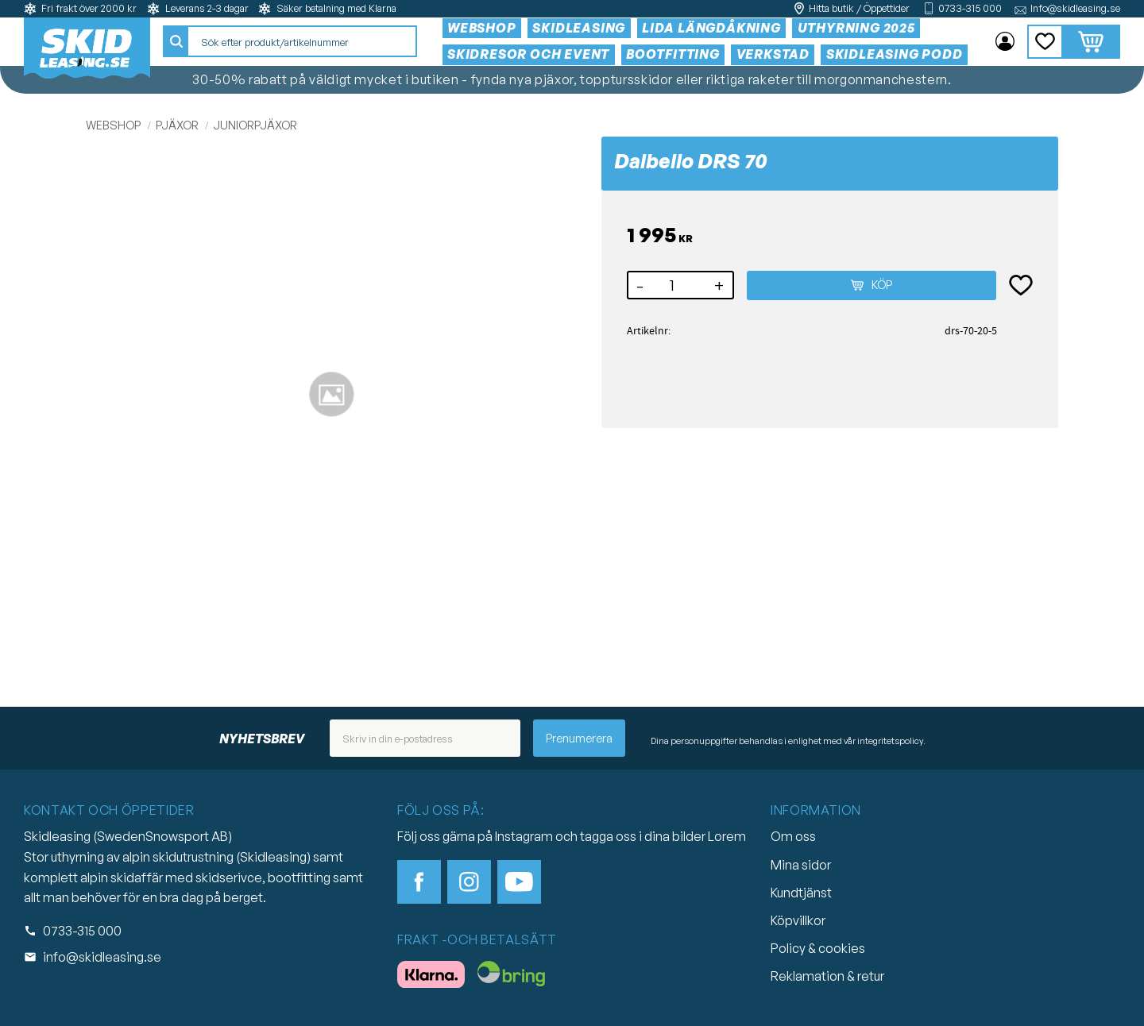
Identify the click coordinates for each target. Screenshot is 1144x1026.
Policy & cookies (818, 948)
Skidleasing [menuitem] (580, 28)
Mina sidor (801, 865)
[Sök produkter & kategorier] (302, 42)
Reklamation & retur (827, 976)
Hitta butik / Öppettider (859, 8)
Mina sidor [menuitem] (1005, 42)
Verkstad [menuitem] (773, 55)
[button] (1044, 42)
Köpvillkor (798, 920)
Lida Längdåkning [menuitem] (712, 28)
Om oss (793, 836)
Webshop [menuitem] (482, 28)
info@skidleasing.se (102, 957)
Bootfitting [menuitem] (674, 55)
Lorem (727, 836)
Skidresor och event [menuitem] (529, 55)
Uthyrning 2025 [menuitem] (857, 28)
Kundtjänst (801, 893)
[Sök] (177, 42)
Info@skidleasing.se (1075, 8)
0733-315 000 (970, 8)
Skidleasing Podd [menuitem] (895, 55)
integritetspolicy (890, 740)
